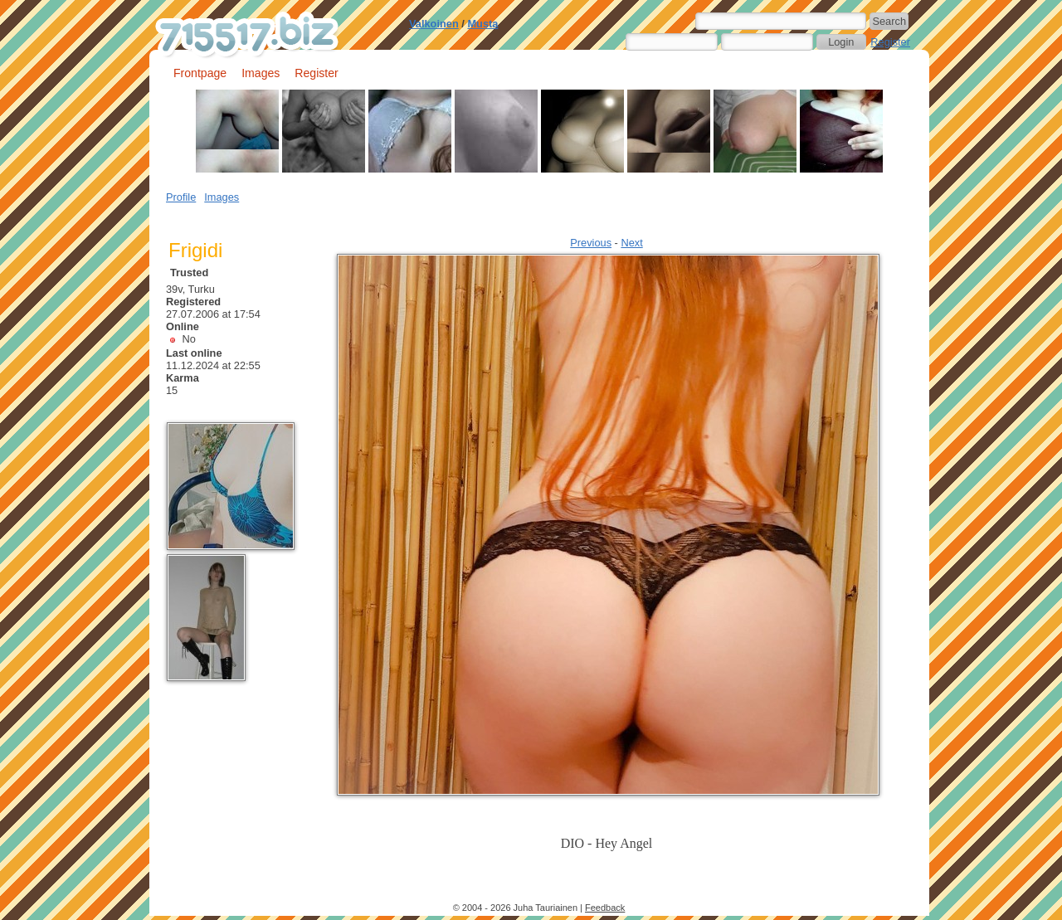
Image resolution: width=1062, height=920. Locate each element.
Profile (181, 197)
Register (890, 42)
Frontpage (200, 73)
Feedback (605, 908)
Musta (482, 23)
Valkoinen (434, 23)
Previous (590, 242)
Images (260, 73)
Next (631, 242)
